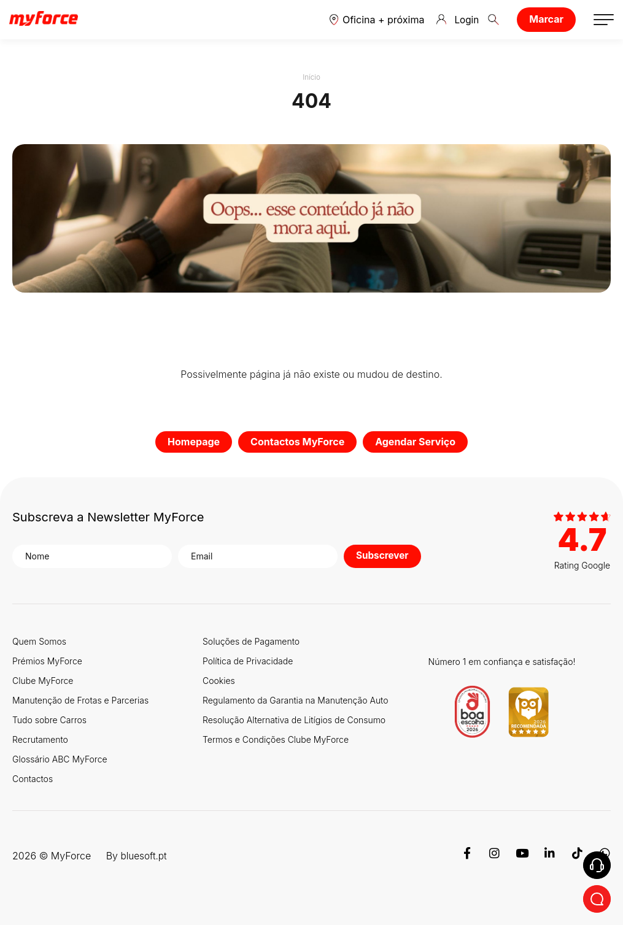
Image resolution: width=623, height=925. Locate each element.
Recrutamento (40, 739)
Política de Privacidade (248, 661)
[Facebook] (467, 856)
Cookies (219, 680)
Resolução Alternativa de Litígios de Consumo (294, 720)
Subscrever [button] (383, 556)
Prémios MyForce (47, 661)
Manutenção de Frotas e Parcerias (80, 700)
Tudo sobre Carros (49, 720)
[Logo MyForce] (43, 19)
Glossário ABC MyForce (59, 759)
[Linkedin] (549, 856)
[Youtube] (522, 856)
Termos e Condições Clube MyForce (276, 739)
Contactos (32, 778)
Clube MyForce (42, 680)
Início (312, 77)
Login (457, 19)
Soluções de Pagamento (251, 641)
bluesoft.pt (144, 856)
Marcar (546, 19)
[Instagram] (494, 856)
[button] (375, 20)
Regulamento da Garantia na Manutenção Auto (296, 700)
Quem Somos (39, 641)
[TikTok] (577, 856)
